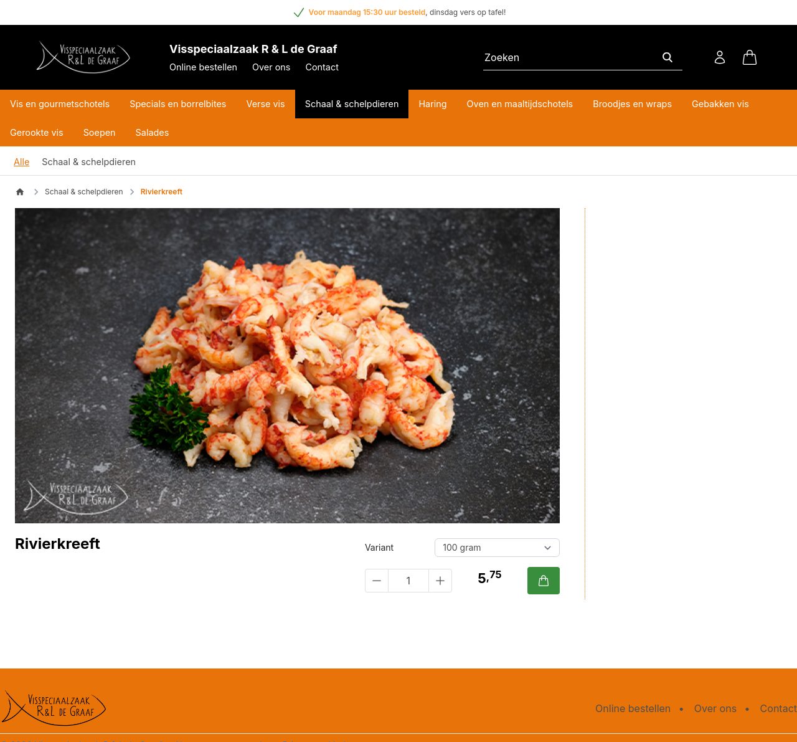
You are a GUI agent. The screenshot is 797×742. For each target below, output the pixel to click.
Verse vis (265, 103)
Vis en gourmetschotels (60, 103)
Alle (21, 161)
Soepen (99, 132)
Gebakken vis (720, 103)
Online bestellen (203, 67)
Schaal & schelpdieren (352, 103)
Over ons (271, 67)
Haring (432, 103)
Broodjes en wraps (632, 103)
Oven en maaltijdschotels (520, 103)
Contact (321, 67)
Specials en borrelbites (178, 103)
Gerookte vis (37, 132)
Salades (152, 132)
